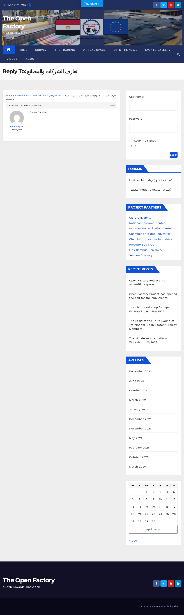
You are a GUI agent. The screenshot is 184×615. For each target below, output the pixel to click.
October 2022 (139, 390)
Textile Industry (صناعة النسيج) (150, 189)
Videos (12, 59)
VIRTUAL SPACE (23, 95)
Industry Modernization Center (150, 228)
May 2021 (135, 438)
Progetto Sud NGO (142, 244)
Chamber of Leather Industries (150, 239)
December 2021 (140, 419)
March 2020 (137, 466)
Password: (136, 118)
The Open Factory (28, 580)
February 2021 (139, 447)
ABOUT (32, 59)
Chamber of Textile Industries (150, 233)
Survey (41, 50)
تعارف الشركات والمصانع (77, 95)
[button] (178, 54)
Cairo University (140, 217)
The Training (64, 50)
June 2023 (136, 381)
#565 (112, 105)
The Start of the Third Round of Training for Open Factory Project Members (153, 324)
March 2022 (137, 400)
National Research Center (147, 223)
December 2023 (140, 371)
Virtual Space (94, 50)
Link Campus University (145, 250)
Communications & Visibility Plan (160, 606)
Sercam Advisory (141, 255)
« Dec (133, 540)
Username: (136, 96)
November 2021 (140, 428)
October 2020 (139, 457)
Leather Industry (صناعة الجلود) (48, 95)
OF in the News (125, 50)
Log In (173, 154)
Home (23, 50)
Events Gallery (157, 50)
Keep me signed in (145, 143)
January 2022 (138, 409)
